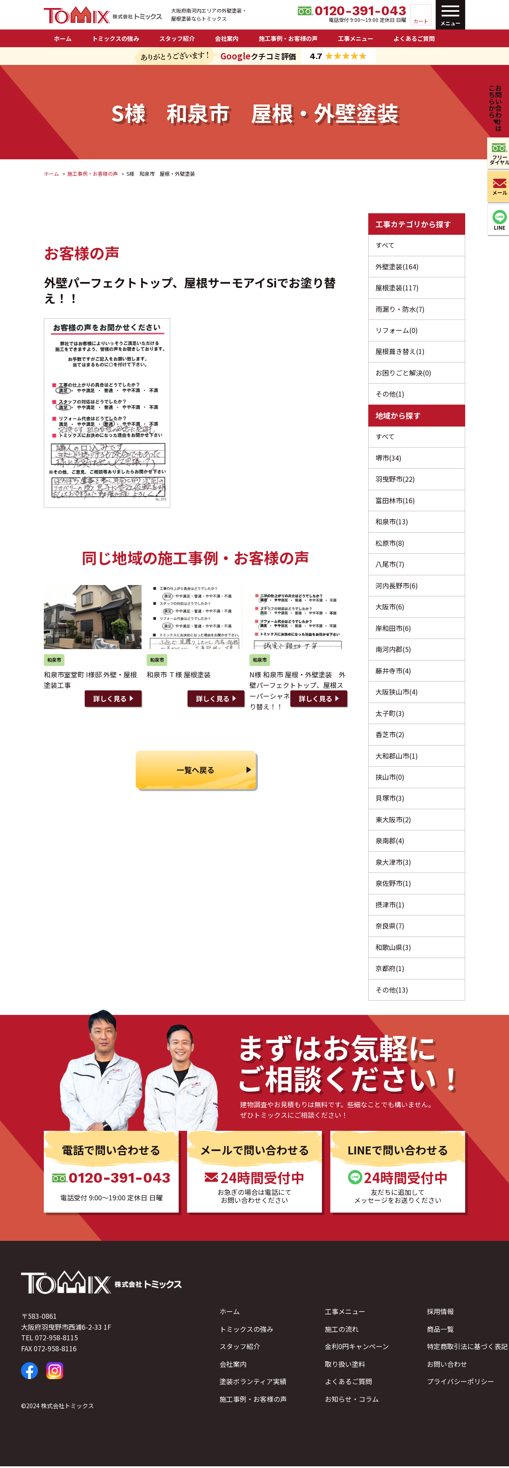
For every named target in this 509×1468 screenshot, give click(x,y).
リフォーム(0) (396, 330)
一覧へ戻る (195, 768)
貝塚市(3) (390, 799)
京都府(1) (390, 970)
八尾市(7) (390, 565)
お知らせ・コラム (352, 1401)
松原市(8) (390, 544)
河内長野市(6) (396, 586)
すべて (385, 245)
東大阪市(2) (393, 821)
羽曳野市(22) (395, 480)
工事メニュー (355, 38)
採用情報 (440, 1313)
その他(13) (391, 991)
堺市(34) (388, 458)
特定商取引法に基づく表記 (467, 1348)
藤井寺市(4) (393, 671)
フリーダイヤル (495, 159)
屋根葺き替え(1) (400, 351)
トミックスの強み (115, 38)
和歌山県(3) (393, 949)
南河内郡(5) (393, 650)
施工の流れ (342, 1331)
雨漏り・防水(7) (400, 309)
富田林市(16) (395, 501)
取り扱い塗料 (345, 1366)
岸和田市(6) (393, 629)
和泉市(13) (391, 522)
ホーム (63, 38)
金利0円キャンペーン (357, 1348)
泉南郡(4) (390, 842)
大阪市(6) (390, 607)
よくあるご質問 (414, 38)
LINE (495, 227)
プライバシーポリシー (460, 1383)
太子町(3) (390, 714)
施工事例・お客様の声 (288, 38)
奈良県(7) (390, 927)
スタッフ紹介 (177, 38)
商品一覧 (440, 1331)
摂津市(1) (390, 906)
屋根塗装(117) (397, 287)
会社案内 (226, 38)
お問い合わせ (447, 1366)
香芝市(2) (390, 735)
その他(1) (390, 394)
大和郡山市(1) (396, 756)
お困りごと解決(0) (403, 373)
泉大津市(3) (393, 863)
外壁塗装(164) (397, 266)
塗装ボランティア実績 (253, 1383)
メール (495, 192)
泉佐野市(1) (393, 885)
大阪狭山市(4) (396, 693)
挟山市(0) (390, 778)
